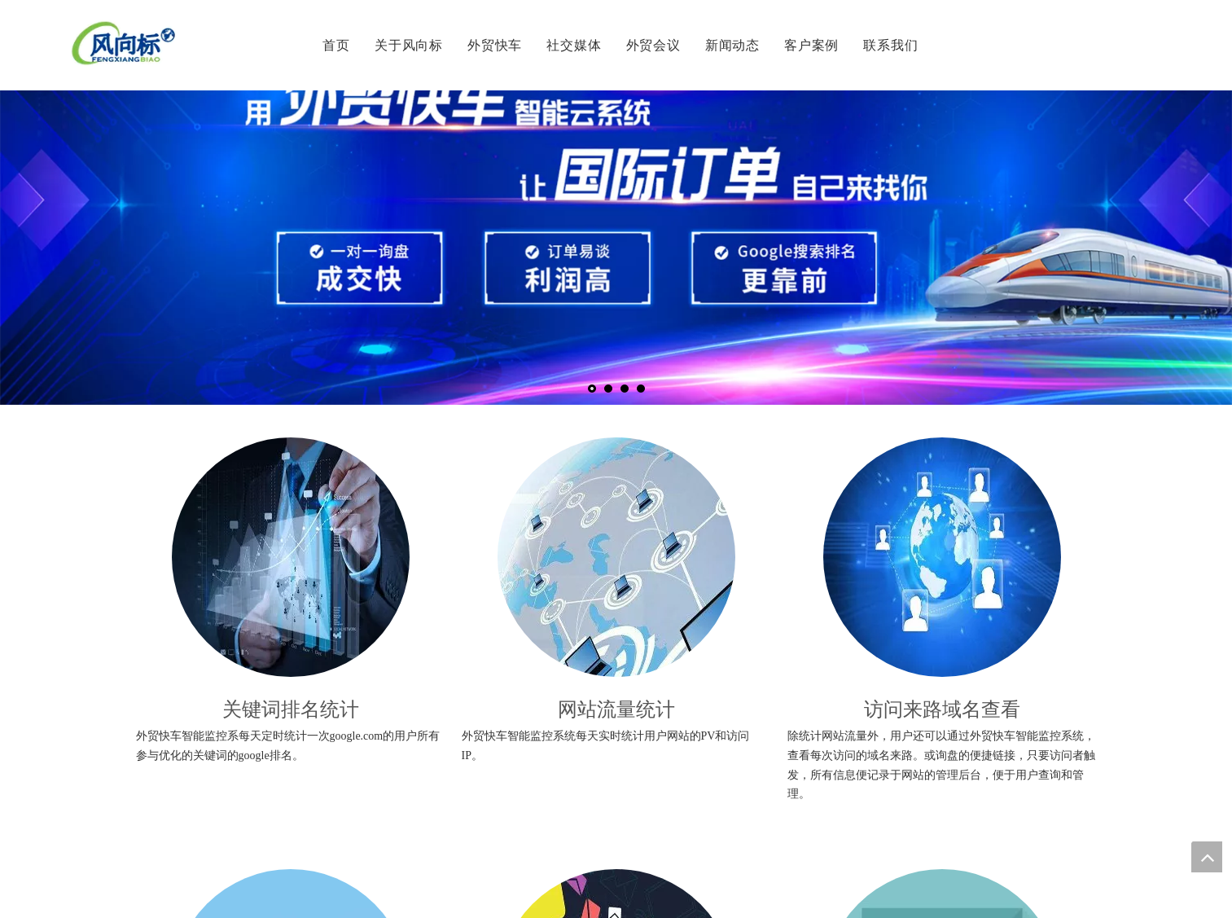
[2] (616, 557)
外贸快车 (494, 45)
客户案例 (811, 45)
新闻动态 (732, 45)
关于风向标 (409, 45)
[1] (291, 557)
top (1206, 856)
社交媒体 (573, 45)
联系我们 (890, 45)
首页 (336, 45)
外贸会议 (653, 45)
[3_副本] (942, 557)
